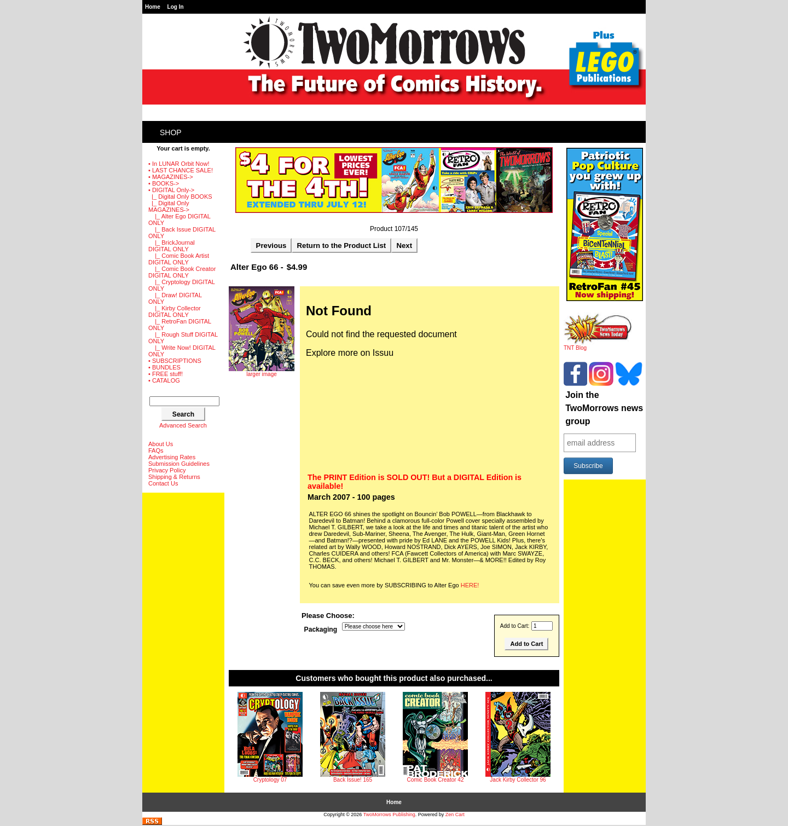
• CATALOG (164, 380)
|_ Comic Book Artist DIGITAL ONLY (178, 258)
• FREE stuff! (165, 374)
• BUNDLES (164, 367)
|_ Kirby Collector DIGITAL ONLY (174, 311)
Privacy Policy (167, 470)
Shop (171, 132)
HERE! (470, 585)
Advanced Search (183, 425)
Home (152, 7)
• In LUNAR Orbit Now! (178, 163)
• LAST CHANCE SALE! (180, 170)
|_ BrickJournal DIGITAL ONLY (171, 245)
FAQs (156, 450)
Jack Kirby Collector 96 (518, 780)
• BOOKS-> (163, 183)
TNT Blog (598, 345)
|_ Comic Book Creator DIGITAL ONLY (182, 272)
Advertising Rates (171, 457)
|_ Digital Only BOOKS (180, 196)
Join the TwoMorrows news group (604, 408)
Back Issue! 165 (352, 780)
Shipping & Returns (174, 476)
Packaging (321, 629)
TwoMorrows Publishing (389, 814)
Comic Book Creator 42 (435, 780)
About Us (160, 444)
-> (171, 190)
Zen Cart (455, 814)
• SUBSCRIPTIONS (174, 360)
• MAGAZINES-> (170, 177)
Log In (175, 7)
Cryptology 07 (270, 780)
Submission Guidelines (179, 463)
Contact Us (163, 483)
